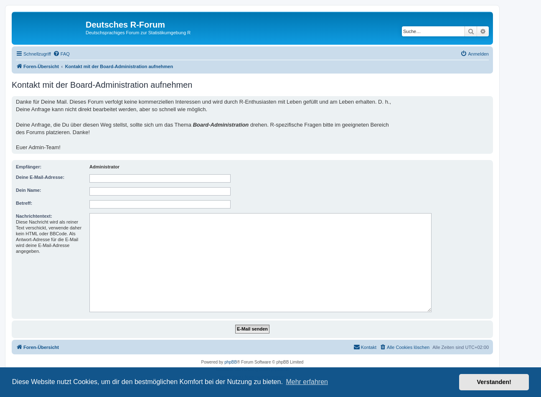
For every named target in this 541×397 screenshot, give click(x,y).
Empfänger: (28, 166)
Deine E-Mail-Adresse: (40, 177)
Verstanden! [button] (494, 382)
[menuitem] (61, 54)
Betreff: (24, 203)
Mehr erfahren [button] (307, 381)
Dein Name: (28, 190)
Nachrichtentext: (34, 216)
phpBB (230, 362)
